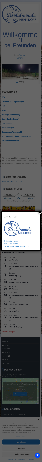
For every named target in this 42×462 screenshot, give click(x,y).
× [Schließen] (40, 212)
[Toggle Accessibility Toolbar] (37, 456)
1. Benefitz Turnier (11, 241)
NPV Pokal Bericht (11, 244)
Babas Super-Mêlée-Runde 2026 (16, 246)
